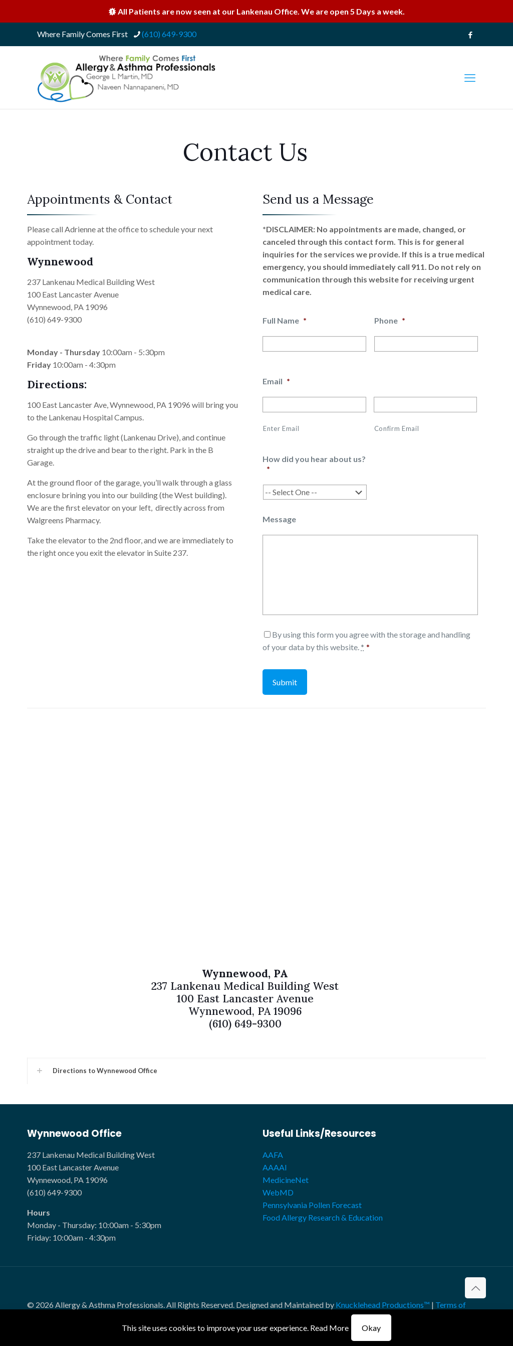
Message (279, 519)
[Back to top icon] (475, 1287)
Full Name (285, 320)
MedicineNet (286, 1179)
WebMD (278, 1192)
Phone (389, 320)
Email (276, 381)
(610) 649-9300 (54, 319)
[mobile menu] (469, 77)
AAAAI (275, 1167)
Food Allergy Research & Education (323, 1217)
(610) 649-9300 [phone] (169, 34)
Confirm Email (396, 428)
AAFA (273, 1154)
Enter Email (281, 428)
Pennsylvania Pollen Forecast (312, 1205)
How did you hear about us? (314, 464)
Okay (371, 1327)
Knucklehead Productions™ (383, 1304)
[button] (256, 1071)
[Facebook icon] (470, 34)
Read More (329, 1327)
